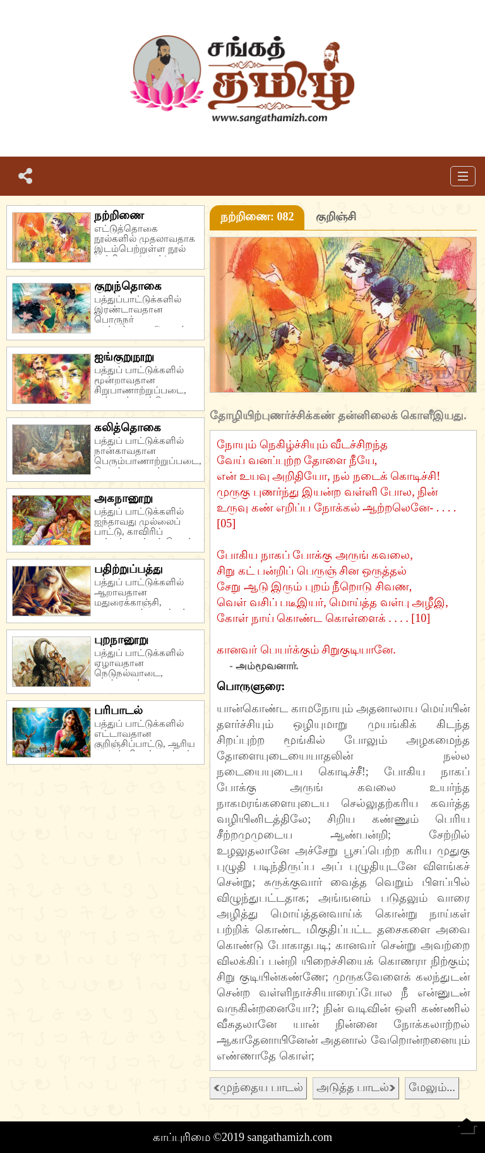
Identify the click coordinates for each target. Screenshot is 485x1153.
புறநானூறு (121, 639)
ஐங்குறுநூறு (124, 356)
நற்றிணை (119, 215)
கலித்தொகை (127, 427)
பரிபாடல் (118, 710)
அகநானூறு (123, 498)
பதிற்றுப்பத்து (128, 569)
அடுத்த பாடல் (356, 1087)
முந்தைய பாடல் (258, 1087)
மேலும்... (432, 1087)
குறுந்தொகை (128, 286)
